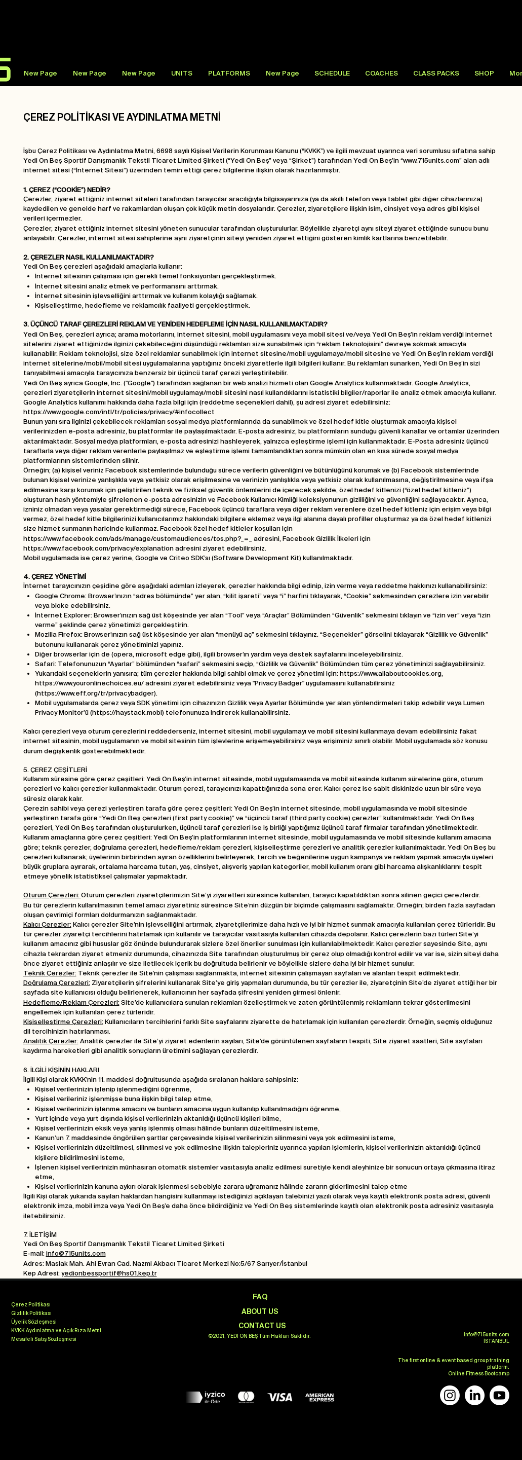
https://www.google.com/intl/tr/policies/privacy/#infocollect (119, 412)
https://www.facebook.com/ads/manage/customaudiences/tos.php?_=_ (137, 538)
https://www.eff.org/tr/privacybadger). (97, 693)
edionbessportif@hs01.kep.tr (110, 1273)
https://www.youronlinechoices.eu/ (89, 683)
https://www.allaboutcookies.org (390, 673)
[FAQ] (260, 1297)
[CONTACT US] (262, 1326)
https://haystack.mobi (127, 712)
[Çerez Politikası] (31, 1304)
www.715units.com (431, 160)
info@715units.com (76, 1253)
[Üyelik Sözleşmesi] (34, 1322)
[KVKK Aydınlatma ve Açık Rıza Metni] (56, 1330)
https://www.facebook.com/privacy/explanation (98, 548)
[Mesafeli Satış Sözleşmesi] (44, 1339)
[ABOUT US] (260, 1311)
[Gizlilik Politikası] (31, 1313)
